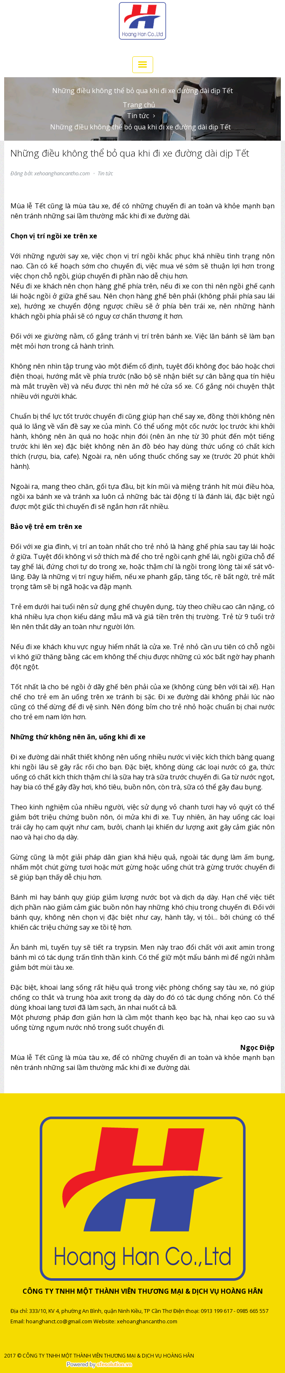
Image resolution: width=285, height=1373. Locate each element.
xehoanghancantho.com (147, 1321)
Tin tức (138, 115)
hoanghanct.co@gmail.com (59, 1321)
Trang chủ (139, 104)
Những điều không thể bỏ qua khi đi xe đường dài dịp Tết (140, 126)
